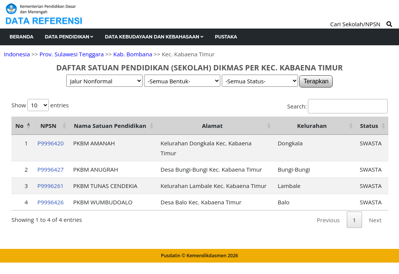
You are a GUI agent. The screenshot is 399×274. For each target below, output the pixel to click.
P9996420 (50, 143)
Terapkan (315, 81)
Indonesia (17, 54)
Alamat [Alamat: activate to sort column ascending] (212, 125)
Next (375, 220)
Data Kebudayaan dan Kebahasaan (154, 37)
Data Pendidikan (69, 37)
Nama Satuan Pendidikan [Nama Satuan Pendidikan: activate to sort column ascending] (110, 125)
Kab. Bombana (132, 54)
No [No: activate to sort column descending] (19, 125)
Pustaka (226, 37)
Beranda (22, 37)
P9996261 (50, 186)
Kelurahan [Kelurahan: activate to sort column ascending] (312, 125)
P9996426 (50, 202)
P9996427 (50, 169)
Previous (328, 220)
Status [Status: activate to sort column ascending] (369, 125)
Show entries (40, 105)
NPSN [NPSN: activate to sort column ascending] (48, 125)
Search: (337, 106)
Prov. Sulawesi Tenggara (71, 54)
